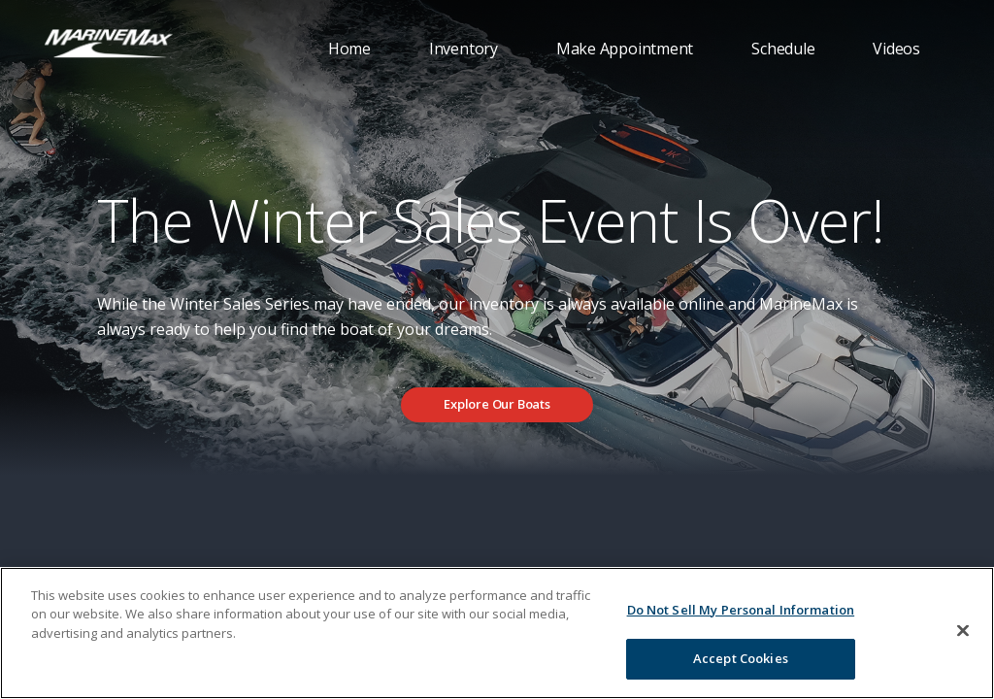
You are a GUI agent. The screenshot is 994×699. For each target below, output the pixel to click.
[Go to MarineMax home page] (109, 41)
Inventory (463, 48)
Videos (896, 48)
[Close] (963, 630)
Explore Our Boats (497, 404)
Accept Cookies (740, 658)
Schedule (782, 48)
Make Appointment (624, 48)
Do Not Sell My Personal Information (741, 609)
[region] (497, 633)
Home (349, 48)
